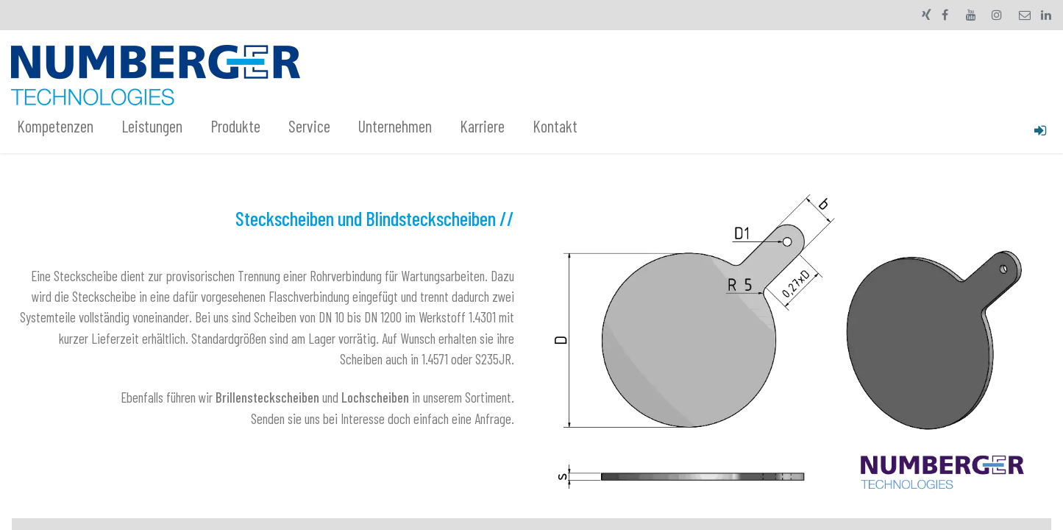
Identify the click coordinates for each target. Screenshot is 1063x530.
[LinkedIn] (1046, 15)
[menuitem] (63, 126)
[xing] (926, 15)
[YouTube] (971, 14)
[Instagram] (997, 14)
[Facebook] (945, 14)
